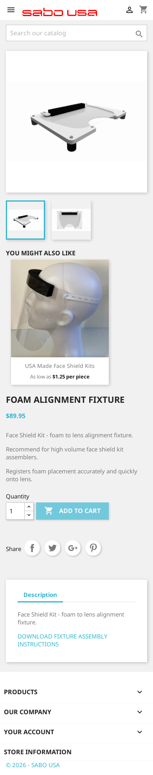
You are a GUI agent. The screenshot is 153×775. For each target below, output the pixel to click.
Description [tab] (40, 595)
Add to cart (72, 511)
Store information (38, 752)
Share (32, 548)
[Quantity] (15, 511)
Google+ (73, 548)
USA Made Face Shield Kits (60, 365)
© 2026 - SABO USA (33, 765)
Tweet (52, 548)
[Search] (76, 33)
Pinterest (93, 548)
